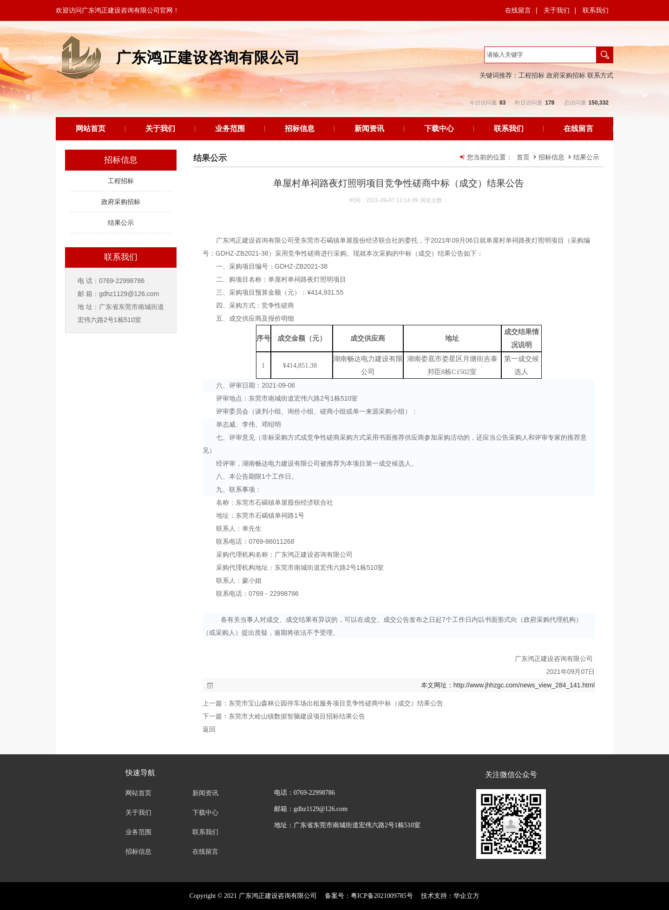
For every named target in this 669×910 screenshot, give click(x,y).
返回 (209, 729)
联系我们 (596, 10)
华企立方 (466, 895)
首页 (523, 157)
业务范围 (230, 128)
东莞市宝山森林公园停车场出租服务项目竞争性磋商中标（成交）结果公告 (336, 703)
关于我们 (557, 10)
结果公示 (586, 157)
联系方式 (600, 75)
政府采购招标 (565, 75)
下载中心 (439, 128)
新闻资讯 (369, 128)
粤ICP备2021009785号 (382, 895)
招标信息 (300, 128)
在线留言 (518, 10)
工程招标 (531, 75)
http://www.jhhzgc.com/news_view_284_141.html (524, 685)
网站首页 (90, 128)
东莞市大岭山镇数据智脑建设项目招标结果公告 (297, 716)
